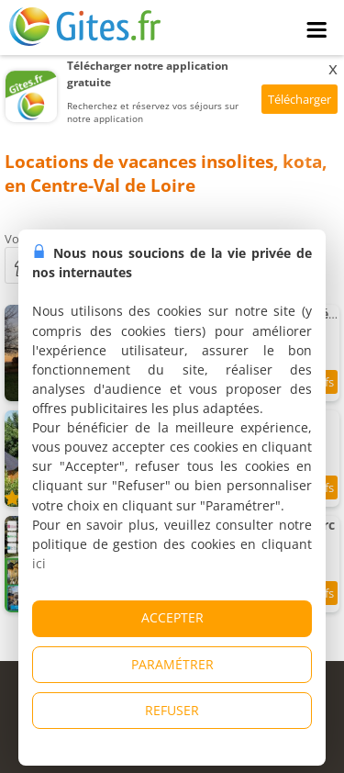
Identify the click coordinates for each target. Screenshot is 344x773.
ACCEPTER (172, 617)
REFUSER (172, 710)
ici (39, 563)
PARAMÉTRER (172, 664)
